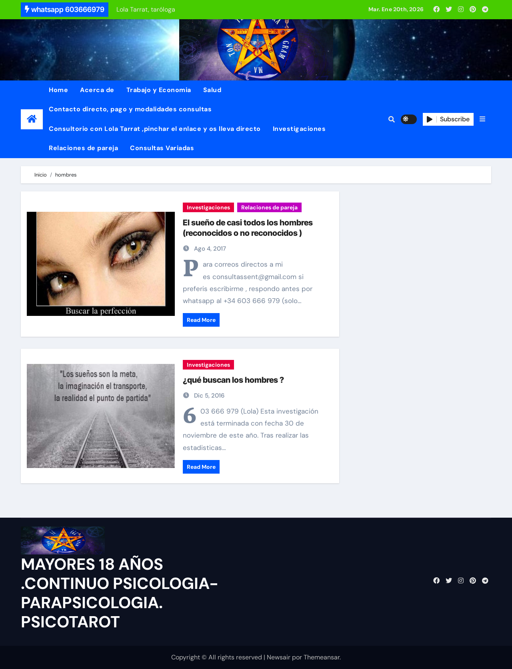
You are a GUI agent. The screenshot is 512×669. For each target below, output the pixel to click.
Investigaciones (299, 129)
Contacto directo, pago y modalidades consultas (130, 109)
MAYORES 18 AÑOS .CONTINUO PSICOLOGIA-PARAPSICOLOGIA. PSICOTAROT (119, 593)
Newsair (278, 657)
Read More (201, 319)
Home (58, 90)
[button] (482, 119)
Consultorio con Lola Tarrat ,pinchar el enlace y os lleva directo (155, 129)
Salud (212, 90)
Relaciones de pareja (83, 148)
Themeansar (322, 657)
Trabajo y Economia (158, 90)
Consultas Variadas (162, 148)
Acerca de (97, 90)
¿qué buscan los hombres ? (233, 380)
